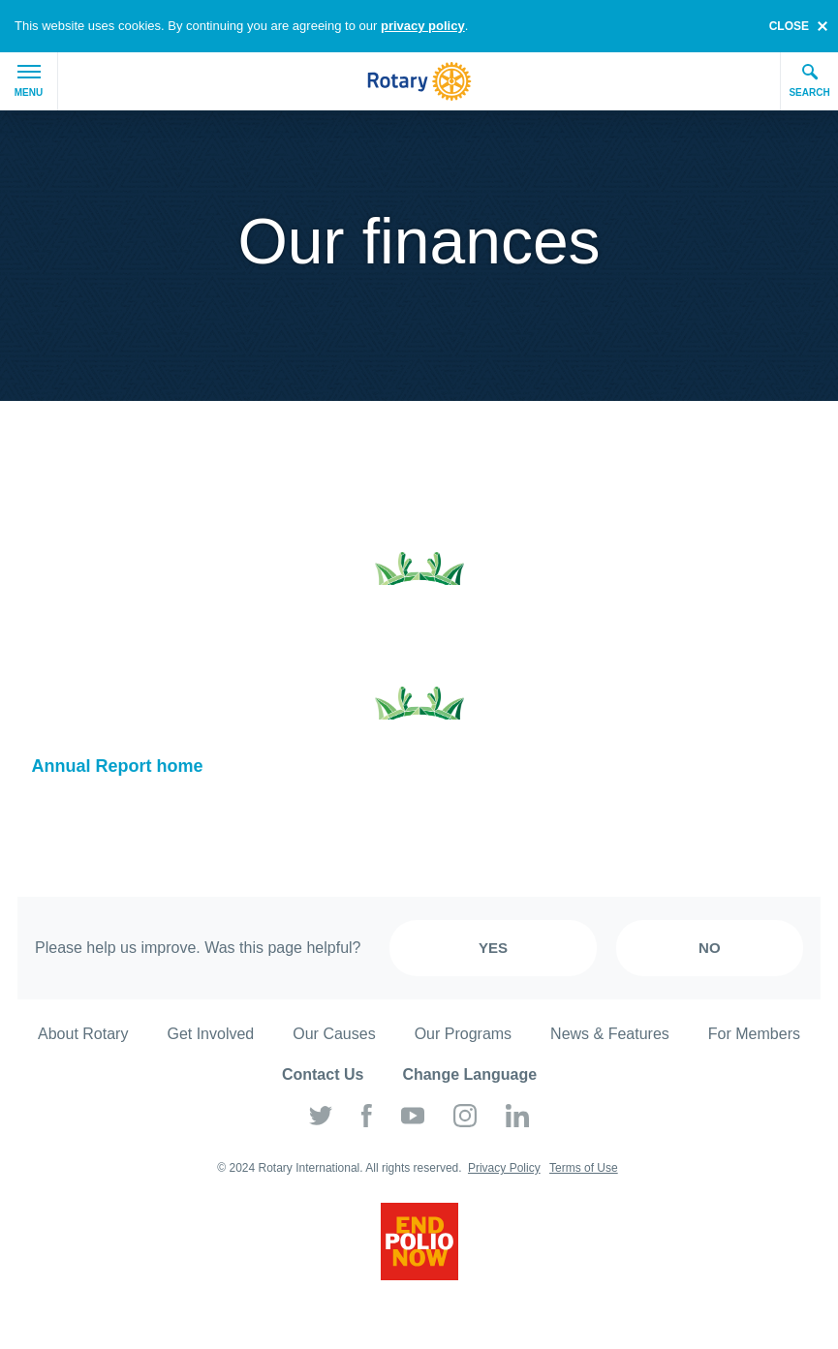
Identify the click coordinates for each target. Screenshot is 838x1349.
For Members (754, 1034)
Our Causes (334, 1034)
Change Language (469, 1074)
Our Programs (463, 1034)
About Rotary (83, 1034)
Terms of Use (583, 1168)
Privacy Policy (504, 1168)
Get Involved (210, 1034)
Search (809, 80)
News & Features (609, 1034)
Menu (29, 81)
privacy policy (423, 25)
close (789, 26)
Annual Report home (117, 766)
